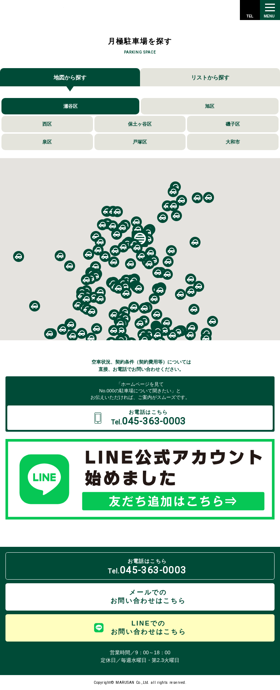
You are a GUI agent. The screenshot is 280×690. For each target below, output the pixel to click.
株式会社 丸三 (34, 10)
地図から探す (70, 77)
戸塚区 (140, 142)
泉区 (47, 142)
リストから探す (210, 77)
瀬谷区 (70, 106)
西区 (47, 124)
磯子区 (233, 124)
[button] (173, 191)
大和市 (233, 142)
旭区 (209, 106)
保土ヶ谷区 (140, 124)
